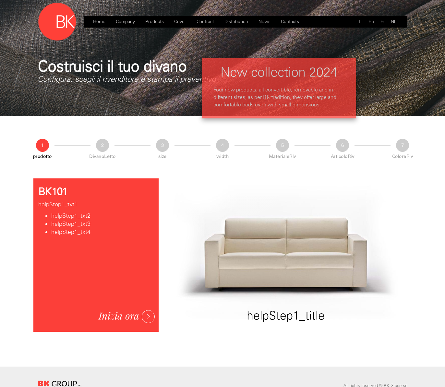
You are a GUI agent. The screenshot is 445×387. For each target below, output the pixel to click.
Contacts (290, 21)
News (265, 21)
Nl (393, 21)
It (360, 21)
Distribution (236, 21)
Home (99, 21)
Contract (205, 21)
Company (125, 21)
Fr (382, 21)
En (371, 21)
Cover (180, 21)
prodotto (42, 156)
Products (154, 21)
